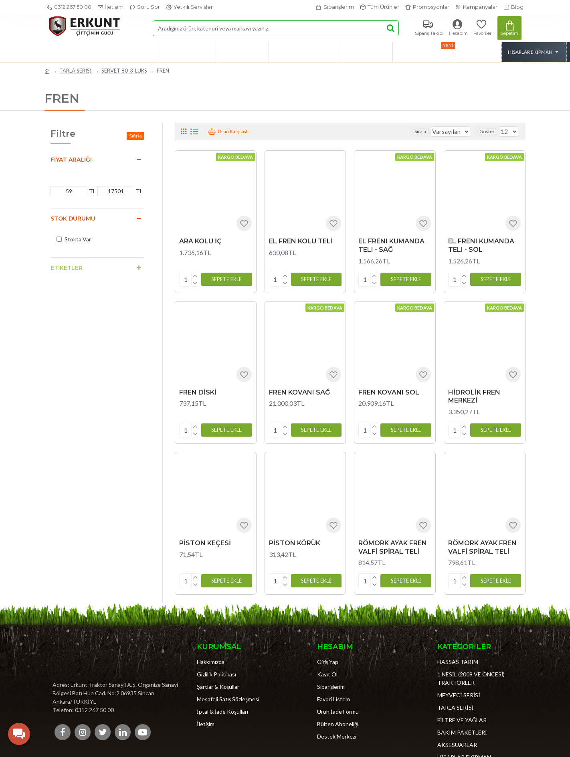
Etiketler (67, 267)
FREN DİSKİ (197, 391)
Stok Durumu (73, 218)
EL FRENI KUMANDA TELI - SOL (481, 245)
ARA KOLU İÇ (200, 241)
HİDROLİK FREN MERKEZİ (474, 395)
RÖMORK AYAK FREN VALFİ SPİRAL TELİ (392, 544)
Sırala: (413, 131)
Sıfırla (135, 136)
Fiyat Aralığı (71, 159)
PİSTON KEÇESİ (205, 540)
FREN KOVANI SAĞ (299, 391)
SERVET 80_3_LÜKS (124, 70)
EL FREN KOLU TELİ (301, 241)
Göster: (490, 131)
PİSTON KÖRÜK (294, 540)
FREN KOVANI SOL (388, 391)
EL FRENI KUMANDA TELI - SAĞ (391, 245)
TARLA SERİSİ (75, 70)
